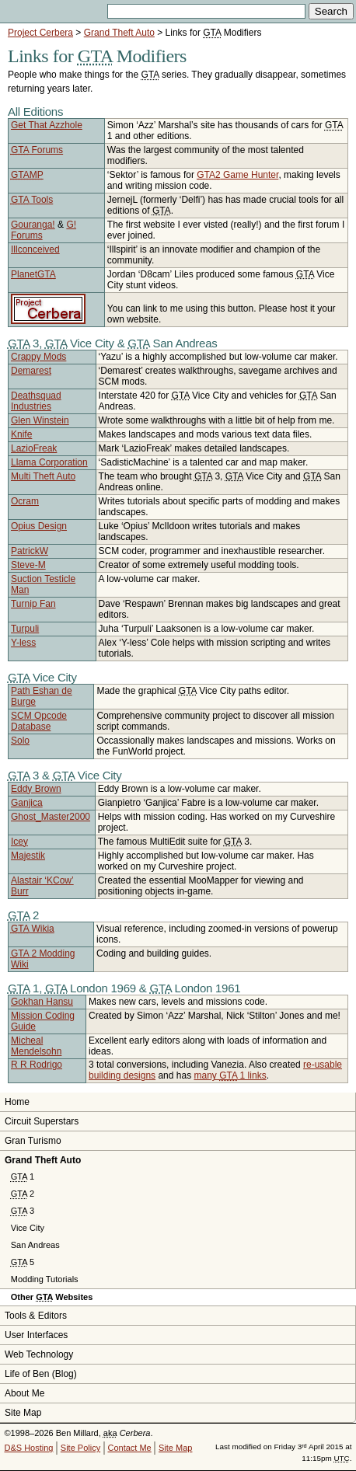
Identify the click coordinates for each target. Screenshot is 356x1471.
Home (17, 1101)
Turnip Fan (33, 603)
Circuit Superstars (42, 1121)
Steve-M (28, 564)
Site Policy (80, 1447)
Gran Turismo (33, 1140)
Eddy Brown (36, 788)
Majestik (28, 855)
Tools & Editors (36, 1315)
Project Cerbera (40, 32)
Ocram (25, 501)
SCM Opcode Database (39, 721)
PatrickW (29, 551)
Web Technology (39, 1354)
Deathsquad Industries (36, 401)
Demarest (31, 370)
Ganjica (27, 802)
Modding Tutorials (45, 1279)
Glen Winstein (40, 420)
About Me (24, 1393)
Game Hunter (237, 174)
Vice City (27, 1227)
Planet (33, 274)
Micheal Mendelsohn (36, 1046)
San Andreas (35, 1245)
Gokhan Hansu (42, 1001)
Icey (19, 841)
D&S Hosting (29, 1447)
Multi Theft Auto (43, 476)
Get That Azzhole (46, 125)
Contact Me (129, 1447)
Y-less (23, 642)
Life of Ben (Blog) (41, 1373)
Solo (20, 740)
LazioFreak (34, 448)
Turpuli (25, 628)
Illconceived (35, 249)
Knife (21, 434)
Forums (37, 150)
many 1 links (230, 1075)
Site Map (23, 1412)
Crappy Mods (38, 356)
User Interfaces (36, 1335)
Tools (32, 199)
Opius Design (39, 526)
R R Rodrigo (36, 1064)
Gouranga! (33, 224)
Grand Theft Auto (119, 32)
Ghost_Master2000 (50, 816)
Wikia (32, 928)
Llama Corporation (49, 462)
